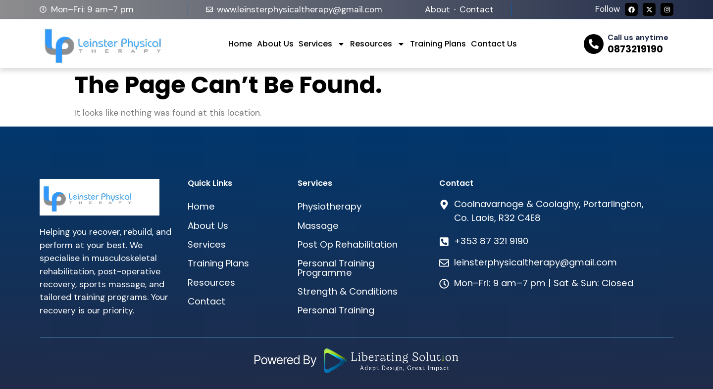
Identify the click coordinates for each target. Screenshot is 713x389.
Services (322, 44)
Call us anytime (638, 37)
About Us (275, 43)
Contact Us (494, 43)
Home (240, 43)
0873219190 (635, 49)
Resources (377, 44)
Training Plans (438, 43)
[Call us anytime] (594, 44)
